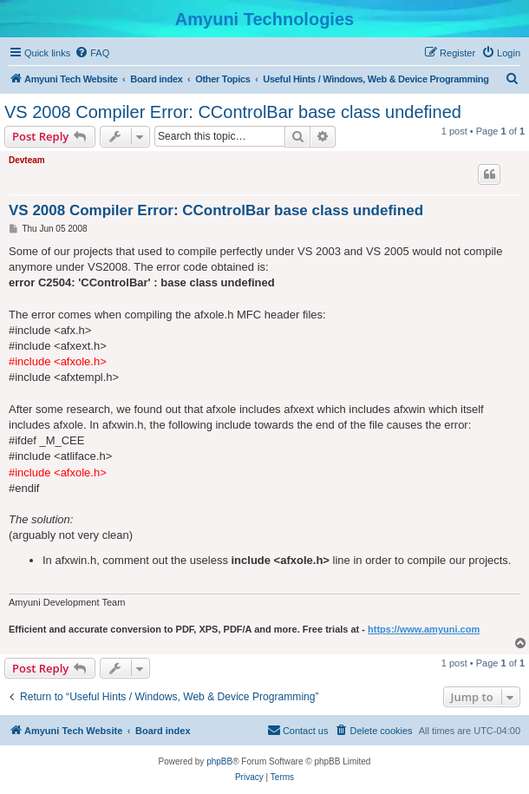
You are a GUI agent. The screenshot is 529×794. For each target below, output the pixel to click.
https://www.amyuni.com (424, 629)
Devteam (27, 160)
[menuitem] (92, 53)
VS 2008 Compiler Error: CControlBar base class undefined (232, 111)
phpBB (219, 761)
